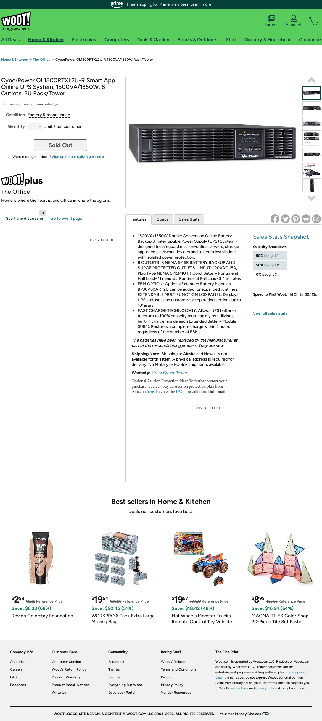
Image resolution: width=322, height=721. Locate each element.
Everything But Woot (125, 685)
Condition (15, 114)
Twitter (114, 669)
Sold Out (61, 145)
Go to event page (66, 218)
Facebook (116, 662)
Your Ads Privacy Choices (240, 714)
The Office (42, 59)
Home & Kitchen (14, 59)
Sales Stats (189, 219)
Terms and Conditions (179, 669)
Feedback (18, 685)
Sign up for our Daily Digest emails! (80, 157)
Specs (163, 219)
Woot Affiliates (173, 662)
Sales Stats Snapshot (281, 236)
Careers (16, 669)
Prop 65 (167, 677)
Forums (271, 21)
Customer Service (66, 662)
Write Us (59, 692)
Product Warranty (66, 677)
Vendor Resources (176, 692)
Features (138, 219)
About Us (17, 662)
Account (294, 21)
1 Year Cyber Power (169, 372)
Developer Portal (121, 692)
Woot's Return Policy (69, 669)
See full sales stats (270, 313)
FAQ (13, 677)
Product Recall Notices (71, 685)
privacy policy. (266, 688)
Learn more (200, 4)
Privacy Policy (172, 685)
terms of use (239, 688)
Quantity (16, 126)
